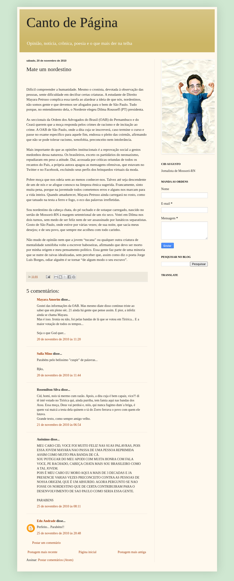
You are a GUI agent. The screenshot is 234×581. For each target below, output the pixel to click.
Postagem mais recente (42, 552)
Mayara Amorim (48, 299)
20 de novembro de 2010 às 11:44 (59, 375)
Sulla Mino (44, 353)
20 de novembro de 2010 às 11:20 (59, 339)
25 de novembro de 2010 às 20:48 (59, 533)
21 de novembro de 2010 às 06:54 (59, 425)
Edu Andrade (46, 521)
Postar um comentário (46, 543)
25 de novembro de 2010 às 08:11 (59, 506)
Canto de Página (72, 22)
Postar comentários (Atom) (55, 560)
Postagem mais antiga (132, 552)
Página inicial (87, 552)
